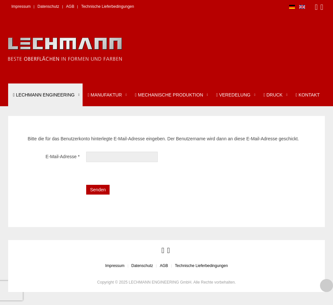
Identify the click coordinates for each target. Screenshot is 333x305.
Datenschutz (48, 6)
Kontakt (308, 94)
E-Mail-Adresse (63, 156)
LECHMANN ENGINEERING (43, 94)
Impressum (21, 6)
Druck (273, 94)
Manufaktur (104, 94)
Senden (98, 189)
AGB (70, 6)
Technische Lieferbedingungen (107, 6)
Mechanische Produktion (169, 94)
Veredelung (233, 94)
